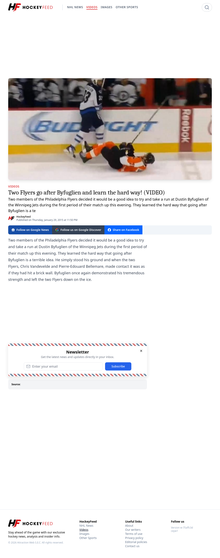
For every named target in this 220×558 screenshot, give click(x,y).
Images (84, 534)
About (129, 526)
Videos (83, 530)
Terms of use (133, 534)
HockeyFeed (23, 216)
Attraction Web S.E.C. (29, 542)
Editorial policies (136, 542)
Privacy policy (134, 538)
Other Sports (88, 538)
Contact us (132, 546)
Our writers (133, 530)
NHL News (86, 526)
